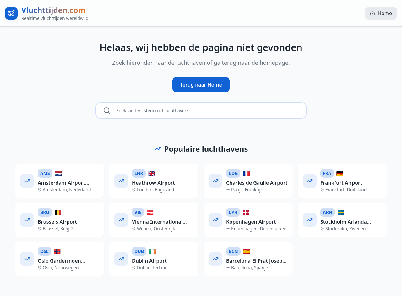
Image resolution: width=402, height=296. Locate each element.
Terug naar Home (201, 84)
